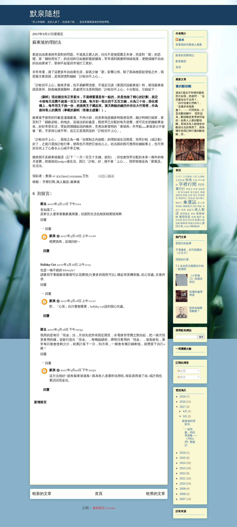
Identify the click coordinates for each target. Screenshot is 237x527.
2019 (183, 396)
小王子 (179, 176)
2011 (183, 478)
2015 (183, 457)
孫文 (195, 195)
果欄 (202, 192)
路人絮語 (62, 182)
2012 (183, 473)
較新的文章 (41, 494)
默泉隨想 (45, 13)
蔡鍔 (199, 217)
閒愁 (200, 206)
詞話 (195, 206)
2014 (183, 463)
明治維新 (185, 192)
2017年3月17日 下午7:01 (64, 204)
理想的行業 (182, 259)
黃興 (183, 210)
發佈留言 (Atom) (103, 508)
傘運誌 (190, 202)
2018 (183, 401)
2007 (183, 499)
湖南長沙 (187, 206)
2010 (183, 483)
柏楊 (185, 195)
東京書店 (194, 192)
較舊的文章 (155, 494)
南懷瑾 (179, 195)
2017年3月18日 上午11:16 (78, 236)
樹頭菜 (191, 220)
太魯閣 (201, 176)
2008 (183, 494)
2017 (183, 406)
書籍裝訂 (183, 198)
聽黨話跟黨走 (194, 223)
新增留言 (40, 402)
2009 (183, 488)
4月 (185, 411)
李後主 (189, 189)
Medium (195, 226)
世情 (188, 180)
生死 (195, 180)
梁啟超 (191, 198)
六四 (195, 176)
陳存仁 (179, 203)
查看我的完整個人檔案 (189, 44)
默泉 (52, 236)
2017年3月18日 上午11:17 (78, 301)
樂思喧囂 (184, 216)
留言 (182, 377)
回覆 (43, 220)
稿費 (193, 217)
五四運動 (187, 176)
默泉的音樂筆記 (185, 55)
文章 (182, 371)
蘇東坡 (75, 182)
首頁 (99, 494)
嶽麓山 (198, 220)
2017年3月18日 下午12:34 (65, 329)
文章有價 (180, 180)
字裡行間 (48, 182)
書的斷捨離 (183, 86)
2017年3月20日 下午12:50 (78, 370)
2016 (183, 452)
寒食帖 (179, 206)
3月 (185, 416)
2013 (183, 468)
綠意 (193, 213)
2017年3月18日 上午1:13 (74, 264)
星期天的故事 (183, 243)
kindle (187, 226)
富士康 (201, 203)
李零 (195, 189)
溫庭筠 (190, 210)
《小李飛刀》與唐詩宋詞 (195, 278)
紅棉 (190, 195)
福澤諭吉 (185, 213)
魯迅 (185, 220)
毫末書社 (200, 198)
